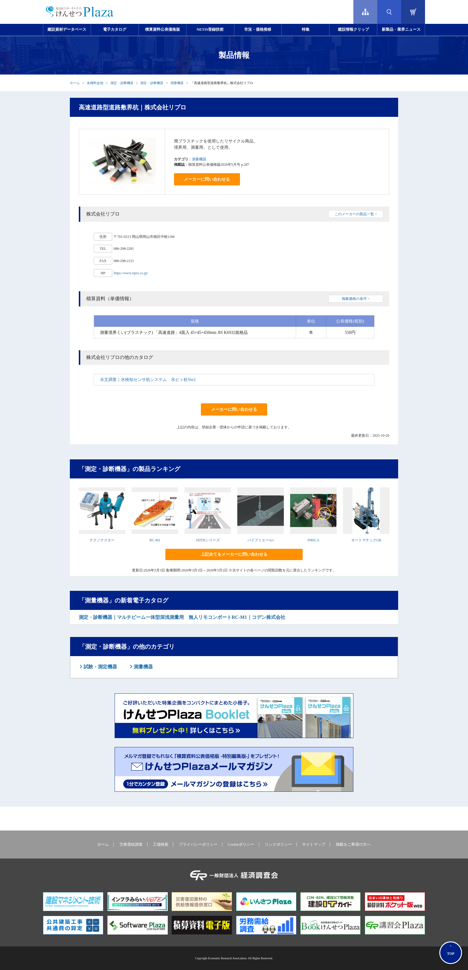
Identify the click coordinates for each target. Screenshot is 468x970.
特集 (306, 29)
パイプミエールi (260, 540)
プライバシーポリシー (198, 844)
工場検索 (160, 844)
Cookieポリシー (241, 844)
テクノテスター (102, 540)
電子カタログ (114, 29)
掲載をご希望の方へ (353, 844)
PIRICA (313, 540)
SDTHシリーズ (207, 540)
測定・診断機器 (121, 83)
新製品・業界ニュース (401, 29)
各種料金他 (95, 83)
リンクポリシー (278, 844)
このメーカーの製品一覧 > (356, 214)
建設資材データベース (66, 29)
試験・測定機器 (99, 666)
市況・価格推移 (257, 29)
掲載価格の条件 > (356, 299)
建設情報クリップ (353, 29)
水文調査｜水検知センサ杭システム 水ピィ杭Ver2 (147, 379)
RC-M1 (155, 540)
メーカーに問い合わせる (207, 179)
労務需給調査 (131, 844)
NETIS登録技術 (210, 29)
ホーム (75, 83)
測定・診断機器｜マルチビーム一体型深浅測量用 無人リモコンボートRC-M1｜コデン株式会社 (182, 617)
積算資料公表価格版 (162, 29)
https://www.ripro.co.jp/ (131, 273)
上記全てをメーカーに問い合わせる (234, 554)
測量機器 (177, 83)
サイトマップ (313, 844)
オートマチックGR (366, 540)
